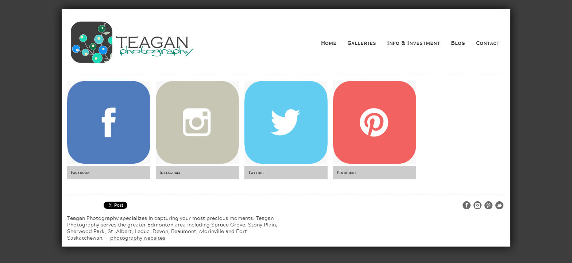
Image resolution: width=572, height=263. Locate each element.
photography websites (137, 237)
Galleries (361, 42)
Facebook (80, 172)
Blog (458, 42)
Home (328, 42)
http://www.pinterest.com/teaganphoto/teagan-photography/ (488, 205)
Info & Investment (413, 42)
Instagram (169, 172)
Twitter (256, 172)
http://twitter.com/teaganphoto (499, 205)
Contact (487, 42)
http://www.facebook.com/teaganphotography (467, 205)
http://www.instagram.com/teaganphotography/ (478, 205)
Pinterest (346, 172)
